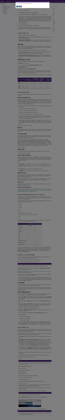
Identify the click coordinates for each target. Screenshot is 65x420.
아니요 (20, 6)
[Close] (49, 2)
